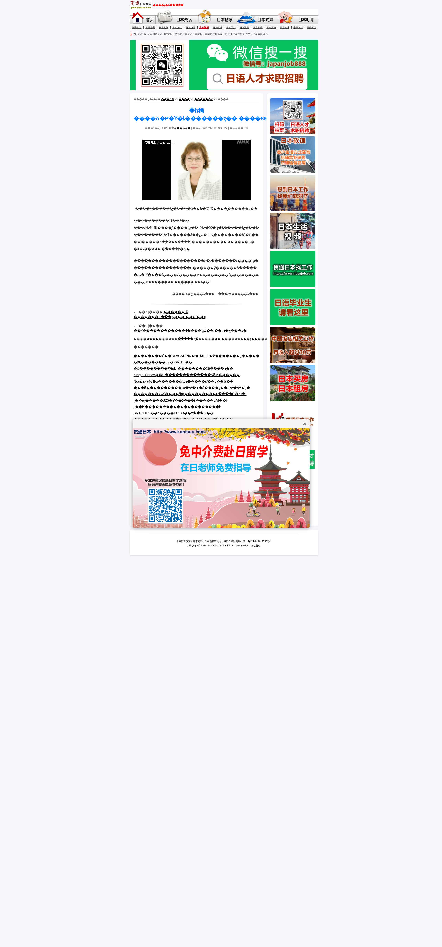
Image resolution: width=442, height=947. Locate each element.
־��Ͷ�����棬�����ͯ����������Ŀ (177, 407)
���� (184, 99)
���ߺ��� (221, 339)
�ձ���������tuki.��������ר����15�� (183, 369)
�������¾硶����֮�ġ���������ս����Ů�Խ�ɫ (190, 394)
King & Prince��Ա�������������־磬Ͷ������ (187, 375)
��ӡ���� (254, 339)
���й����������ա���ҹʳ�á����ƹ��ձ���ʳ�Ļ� (192, 388)
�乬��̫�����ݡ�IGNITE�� (163, 362)
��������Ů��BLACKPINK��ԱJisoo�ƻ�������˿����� (196, 356)
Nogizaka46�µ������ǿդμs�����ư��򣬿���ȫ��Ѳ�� (184, 381)
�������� (152, 339)
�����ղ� (188, 339)
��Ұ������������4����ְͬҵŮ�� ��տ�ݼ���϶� (190, 331)
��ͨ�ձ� (167, 99)
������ (182, 128)
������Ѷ (203, 99)
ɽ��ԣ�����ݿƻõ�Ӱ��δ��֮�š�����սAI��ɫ (180, 400)
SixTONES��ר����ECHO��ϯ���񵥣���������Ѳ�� (174, 413)
